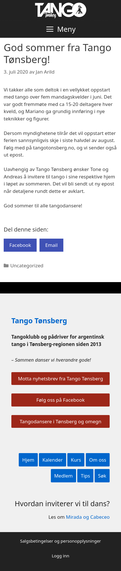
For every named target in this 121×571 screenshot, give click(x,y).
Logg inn (60, 556)
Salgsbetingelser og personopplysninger (60, 541)
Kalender (52, 460)
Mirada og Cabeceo (88, 517)
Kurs (76, 460)
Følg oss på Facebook (60, 400)
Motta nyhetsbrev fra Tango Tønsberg (60, 378)
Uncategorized (26, 265)
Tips (85, 475)
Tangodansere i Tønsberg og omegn (60, 421)
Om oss (97, 460)
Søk (102, 475)
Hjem (28, 460)
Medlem (63, 475)
